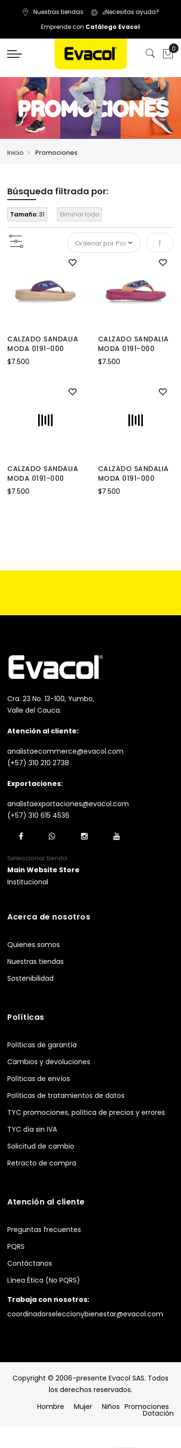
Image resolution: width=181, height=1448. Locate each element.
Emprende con (90, 27)
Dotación (158, 1413)
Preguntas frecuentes (44, 1229)
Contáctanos (29, 1263)
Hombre (50, 1406)
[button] (72, 263)
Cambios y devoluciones (48, 1062)
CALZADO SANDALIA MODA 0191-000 (42, 343)
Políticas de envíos (38, 1078)
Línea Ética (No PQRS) (43, 1280)
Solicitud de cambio (40, 1146)
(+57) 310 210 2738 (38, 763)
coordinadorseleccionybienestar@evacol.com (85, 1314)
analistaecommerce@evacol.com (65, 751)
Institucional (27, 882)
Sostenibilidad (30, 978)
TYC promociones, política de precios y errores (86, 1112)
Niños (111, 1406)
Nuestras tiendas (53, 12)
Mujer (83, 1406)
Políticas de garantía (42, 1045)
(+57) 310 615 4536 (38, 815)
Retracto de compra (41, 1163)
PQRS (16, 1246)
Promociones (147, 1406)
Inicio (15, 152)
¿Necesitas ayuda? (125, 12)
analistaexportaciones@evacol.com (68, 804)
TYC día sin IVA (32, 1129)
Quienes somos (33, 944)
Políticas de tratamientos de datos (66, 1095)
